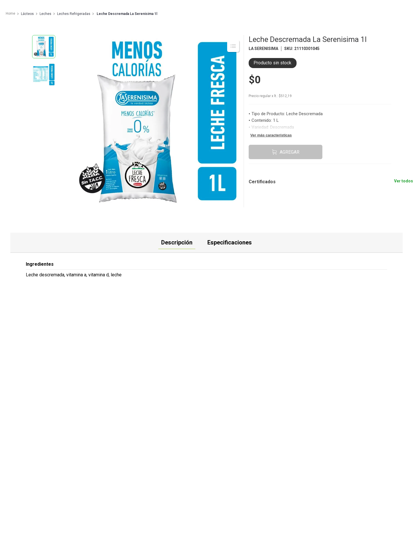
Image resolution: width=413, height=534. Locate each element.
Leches (45, 14)
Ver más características (271, 135)
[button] (273, 177)
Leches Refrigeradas (73, 14)
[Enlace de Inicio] (10, 14)
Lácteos (27, 14)
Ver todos (403, 181)
